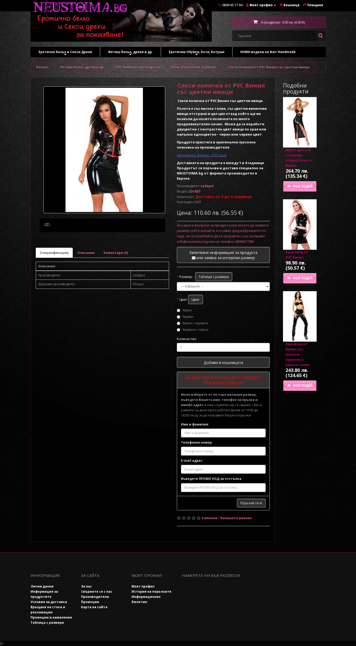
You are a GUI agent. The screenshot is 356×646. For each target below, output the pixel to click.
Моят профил (143, 586)
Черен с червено (192, 323)
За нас (86, 586)
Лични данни (42, 586)
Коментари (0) (116, 277)
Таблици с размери (214, 277)
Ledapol (207, 186)
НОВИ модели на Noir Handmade (268, 52)
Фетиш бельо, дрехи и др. (130, 53)
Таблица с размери (47, 622)
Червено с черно (192, 329)
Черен (184, 310)
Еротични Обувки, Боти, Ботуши (196, 53)
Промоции (90, 602)
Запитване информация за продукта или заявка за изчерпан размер (223, 255)
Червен (185, 316)
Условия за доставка (49, 602)
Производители (95, 596)
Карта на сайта (94, 607)
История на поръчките (151, 591)
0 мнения (209, 518)
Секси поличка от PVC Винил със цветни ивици (269, 67)
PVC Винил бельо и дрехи (137, 67)
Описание (86, 277)
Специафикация (54, 277)
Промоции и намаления (51, 617)
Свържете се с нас (96, 591)
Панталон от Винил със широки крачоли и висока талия (297, 354)
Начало (42, 67)
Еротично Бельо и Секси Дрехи (65, 53)
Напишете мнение (236, 518)
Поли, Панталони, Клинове (193, 67)
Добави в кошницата (223, 362)
